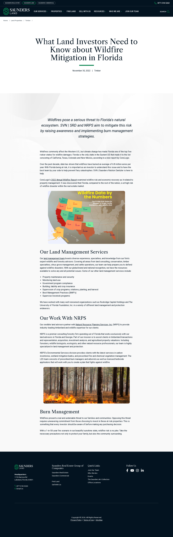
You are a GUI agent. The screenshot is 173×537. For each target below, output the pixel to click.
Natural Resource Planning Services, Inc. (94, 324)
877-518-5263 (164, 3)
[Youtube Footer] (132, 470)
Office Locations (94, 482)
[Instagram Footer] (137, 470)
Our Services (41, 11)
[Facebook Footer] (127, 470)
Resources (100, 11)
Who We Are (115, 11)
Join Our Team (132, 11)
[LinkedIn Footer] (142, 470)
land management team (54, 258)
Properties (57, 11)
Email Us (20, 489)
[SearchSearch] (165, 11)
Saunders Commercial (46, 3)
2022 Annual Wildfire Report (64, 180)
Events (90, 476)
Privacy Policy (76, 520)
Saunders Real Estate (12, 3)
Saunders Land (29, 3)
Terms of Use (88, 520)
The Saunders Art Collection (98, 479)
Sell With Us (85, 11)
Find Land (71, 11)
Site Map (99, 520)
